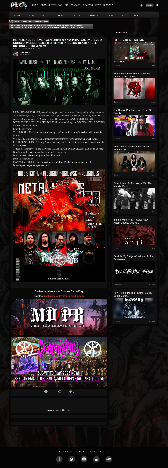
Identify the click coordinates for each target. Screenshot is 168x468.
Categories (26, 21)
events (60, 15)
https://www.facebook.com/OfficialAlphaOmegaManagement (60, 162)
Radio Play (77, 291)
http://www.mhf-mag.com (25, 152)
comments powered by (59, 410)
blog (31, 15)
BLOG (44, 5)
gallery (45, 15)
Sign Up (149, 5)
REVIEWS (88, 5)
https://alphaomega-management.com (31, 165)
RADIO (35, 5)
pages (124, 15)
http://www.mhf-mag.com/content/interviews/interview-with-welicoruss (64, 139)
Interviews (53, 291)
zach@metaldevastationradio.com (64, 296)
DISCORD (108, 5)
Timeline (17, 15)
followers (93, 15)
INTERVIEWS (55, 5)
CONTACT (75, 5)
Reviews (40, 291)
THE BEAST (25, 52)
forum (110, 15)
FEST (98, 5)
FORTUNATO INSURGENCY (129, 40)
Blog (17, 21)
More (138, 15)
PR (66, 5)
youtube (76, 15)
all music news (41, 21)
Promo (65, 291)
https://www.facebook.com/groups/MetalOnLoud (36, 155)
